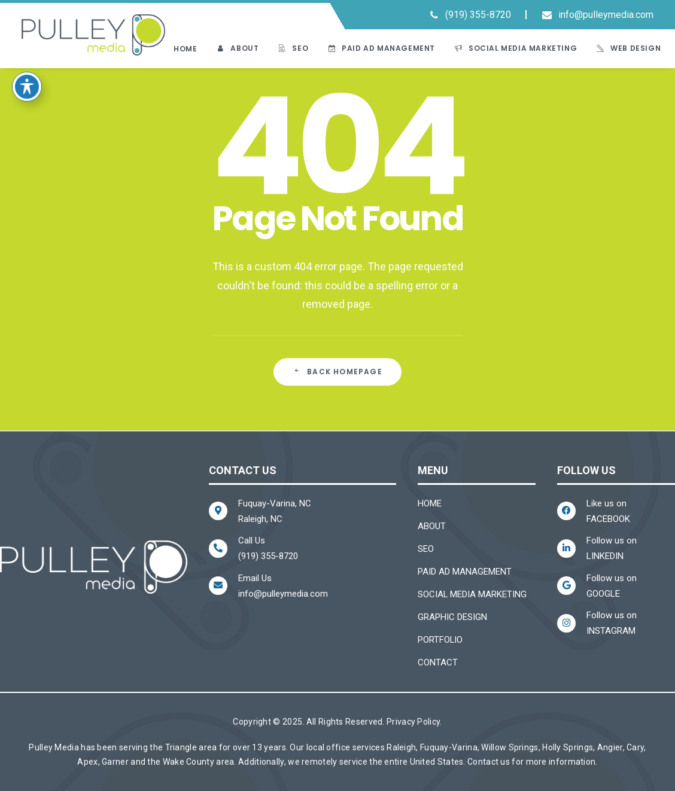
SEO (300, 48)
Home (185, 49)
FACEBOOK (608, 519)
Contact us (488, 761)
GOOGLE (603, 593)
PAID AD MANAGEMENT (465, 571)
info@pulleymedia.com (605, 14)
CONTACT (438, 662)
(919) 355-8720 (478, 14)
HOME (430, 503)
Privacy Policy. (414, 721)
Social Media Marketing (523, 48)
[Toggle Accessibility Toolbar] (27, 71)
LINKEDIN (605, 556)
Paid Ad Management (388, 48)
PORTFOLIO (440, 639)
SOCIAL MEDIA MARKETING (472, 594)
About (244, 48)
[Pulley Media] (93, 35)
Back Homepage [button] (337, 372)
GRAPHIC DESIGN (452, 617)
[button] (526, 16)
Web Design (635, 48)
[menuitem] (472, 16)
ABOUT (432, 526)
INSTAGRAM (611, 630)
